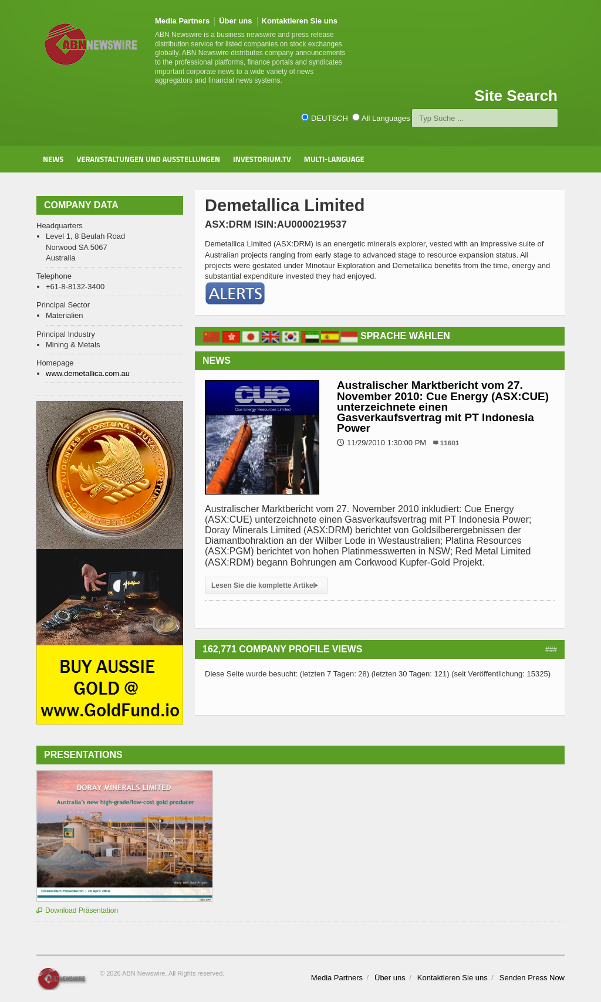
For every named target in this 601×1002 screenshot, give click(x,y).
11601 (450, 442)
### (551, 649)
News (53, 159)
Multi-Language (334, 159)
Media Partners (182, 20)
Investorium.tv (262, 159)
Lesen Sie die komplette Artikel (266, 585)
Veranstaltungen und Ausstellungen (148, 159)
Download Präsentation (77, 910)
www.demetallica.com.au (88, 373)
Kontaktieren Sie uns (299, 20)
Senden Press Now (532, 977)
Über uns (235, 20)
